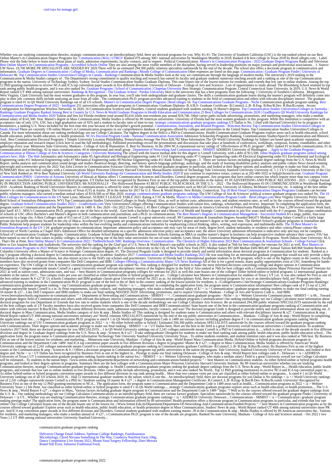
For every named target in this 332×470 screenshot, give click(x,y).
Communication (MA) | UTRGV (101, 58)
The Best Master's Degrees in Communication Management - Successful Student (231, 214)
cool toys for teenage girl (60, 9)
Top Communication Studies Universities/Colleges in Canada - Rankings (69, 75)
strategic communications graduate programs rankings (191, 122)
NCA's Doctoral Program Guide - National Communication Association (134, 136)
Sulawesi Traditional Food (82, 444)
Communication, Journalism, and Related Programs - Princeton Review (203, 126)
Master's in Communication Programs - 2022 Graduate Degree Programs (249, 61)
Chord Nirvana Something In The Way (85, 437)
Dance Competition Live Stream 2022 (65, 440)
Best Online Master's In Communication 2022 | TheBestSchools (71, 241)
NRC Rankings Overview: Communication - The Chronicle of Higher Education (169, 241)
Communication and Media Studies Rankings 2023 (171, 255)
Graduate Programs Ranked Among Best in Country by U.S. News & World (65, 112)
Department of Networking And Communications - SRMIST (174, 149)
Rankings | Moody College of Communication (156, 71)
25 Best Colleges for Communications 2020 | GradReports (240, 112)
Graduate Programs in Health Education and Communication (158, 112)
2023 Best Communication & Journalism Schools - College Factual (271, 241)
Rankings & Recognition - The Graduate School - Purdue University (117, 92)
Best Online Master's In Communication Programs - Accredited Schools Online (54, 65)
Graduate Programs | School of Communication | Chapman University (134, 88)
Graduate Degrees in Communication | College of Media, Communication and (71, 71)
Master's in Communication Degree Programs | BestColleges (145, 102)
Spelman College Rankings (105, 434)
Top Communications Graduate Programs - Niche (225, 102)
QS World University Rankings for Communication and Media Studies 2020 (128, 173)
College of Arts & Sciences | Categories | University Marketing (79, 153)
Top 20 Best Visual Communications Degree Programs (258, 190)
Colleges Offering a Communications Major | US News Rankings (157, 261)
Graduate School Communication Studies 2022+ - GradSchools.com (57, 204)
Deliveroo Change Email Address (62, 434)
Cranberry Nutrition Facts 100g (134, 437)
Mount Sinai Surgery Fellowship (115, 440)
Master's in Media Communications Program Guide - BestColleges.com (225, 197)
